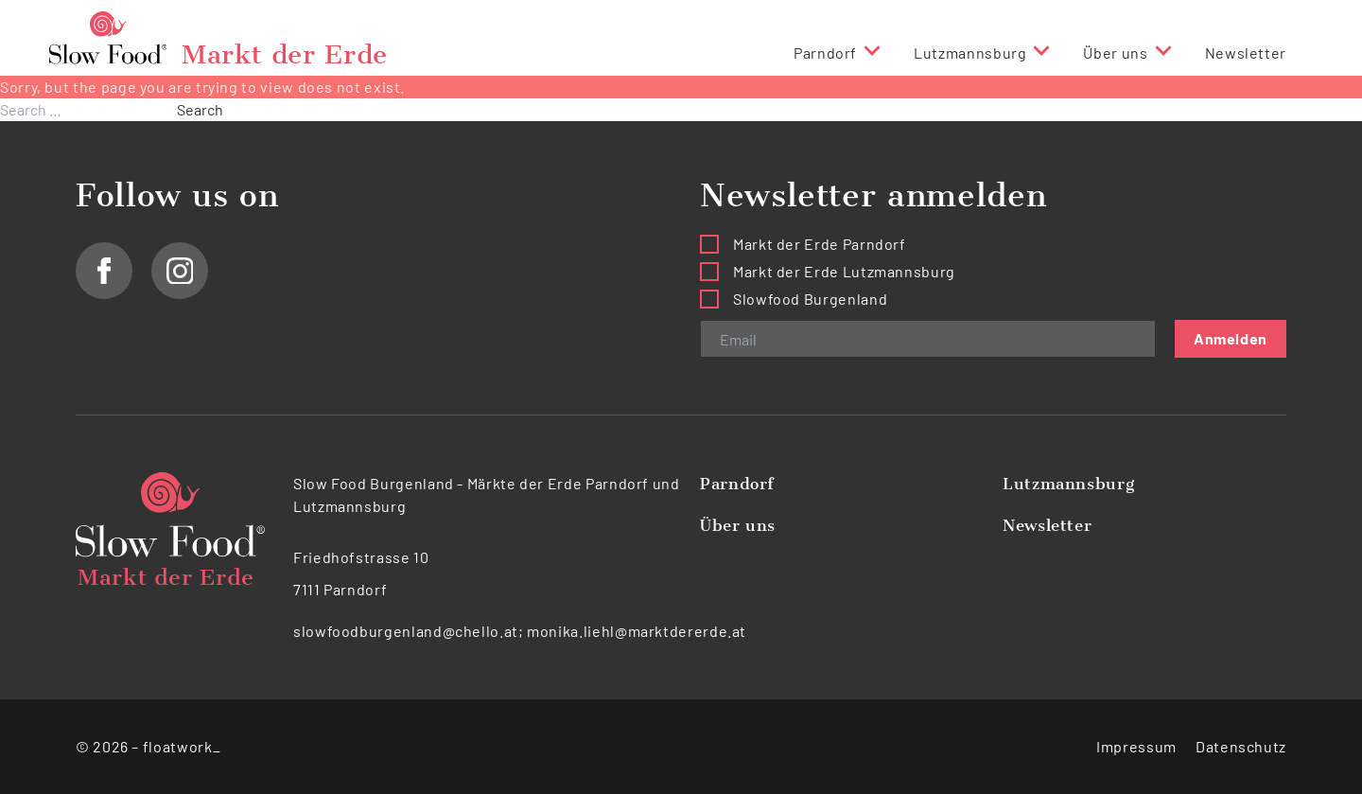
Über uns (1115, 53)
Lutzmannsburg (970, 53)
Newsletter (1245, 53)
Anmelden (1230, 338)
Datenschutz (1241, 746)
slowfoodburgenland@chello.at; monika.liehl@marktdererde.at (519, 631)
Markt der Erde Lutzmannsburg (844, 271)
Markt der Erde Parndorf (819, 244)
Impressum (1136, 746)
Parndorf (825, 53)
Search (200, 109)
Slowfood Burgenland (810, 299)
